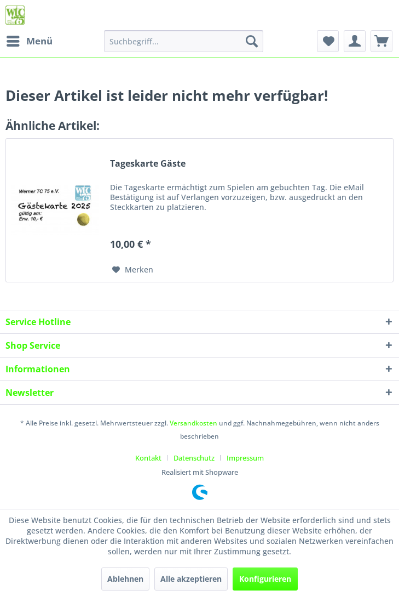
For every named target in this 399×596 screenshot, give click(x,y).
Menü (30, 39)
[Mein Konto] (355, 41)
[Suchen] (251, 41)
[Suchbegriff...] (184, 41)
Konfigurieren (265, 579)
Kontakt (148, 458)
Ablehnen (125, 579)
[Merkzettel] (328, 41)
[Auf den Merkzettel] (132, 269)
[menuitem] (29, 41)
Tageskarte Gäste (148, 163)
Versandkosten (193, 423)
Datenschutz (194, 458)
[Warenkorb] (381, 41)
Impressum (245, 458)
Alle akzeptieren (191, 579)
